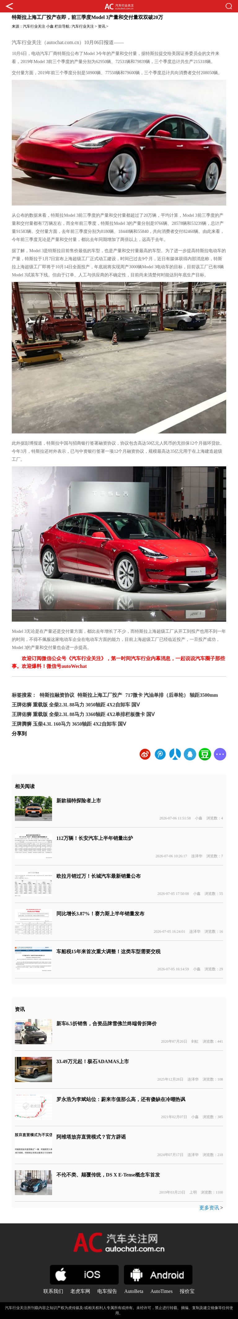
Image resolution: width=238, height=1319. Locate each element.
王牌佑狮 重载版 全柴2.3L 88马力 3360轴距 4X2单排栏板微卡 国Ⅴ (83, 714)
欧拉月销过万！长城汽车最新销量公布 (98, 876)
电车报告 (107, 1291)
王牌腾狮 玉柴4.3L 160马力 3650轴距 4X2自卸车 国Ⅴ (69, 724)
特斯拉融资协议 (57, 695)
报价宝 (187, 1291)
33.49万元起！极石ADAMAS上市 (92, 1061)
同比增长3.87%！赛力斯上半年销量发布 (100, 913)
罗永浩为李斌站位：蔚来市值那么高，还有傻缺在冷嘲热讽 (120, 1099)
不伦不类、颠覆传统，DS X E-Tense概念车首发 (108, 1174)
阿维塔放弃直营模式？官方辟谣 (91, 1137)
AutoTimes (161, 1291)
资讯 (101, 26)
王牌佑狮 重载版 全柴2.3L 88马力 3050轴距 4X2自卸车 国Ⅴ (75, 704)
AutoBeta (133, 1291)
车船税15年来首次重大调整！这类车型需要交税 (108, 951)
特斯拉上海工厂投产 (99, 695)
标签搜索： (24, 695)
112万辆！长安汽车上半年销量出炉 (94, 838)
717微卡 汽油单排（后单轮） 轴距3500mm (171, 695)
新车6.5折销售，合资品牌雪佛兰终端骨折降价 (106, 1023)
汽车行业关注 (34, 26)
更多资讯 (209, 1207)
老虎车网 (80, 1291)
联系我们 (53, 1291)
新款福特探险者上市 (78, 800)
